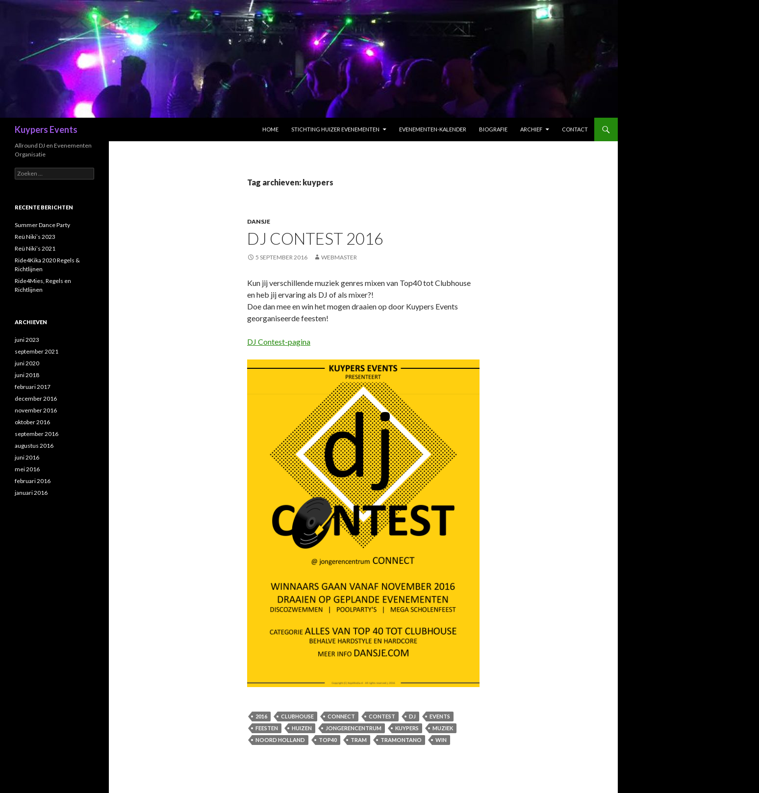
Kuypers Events (46, 129)
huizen (302, 728)
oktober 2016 (32, 422)
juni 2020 (27, 363)
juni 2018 (27, 375)
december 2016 (36, 398)
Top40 (328, 740)
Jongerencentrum (353, 728)
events (440, 716)
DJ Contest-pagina (278, 341)
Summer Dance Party (42, 225)
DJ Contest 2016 (315, 238)
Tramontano (401, 740)
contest (382, 716)
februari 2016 (33, 481)
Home (270, 129)
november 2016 (36, 410)
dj (412, 716)
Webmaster (339, 257)
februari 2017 (33, 386)
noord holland (280, 740)
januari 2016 (31, 492)
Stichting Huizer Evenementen (335, 129)
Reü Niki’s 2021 (35, 248)
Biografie (493, 129)
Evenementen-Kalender (432, 129)
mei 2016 (27, 469)
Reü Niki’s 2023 (35, 236)
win (441, 740)
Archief (531, 129)
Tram (359, 740)
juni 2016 (27, 457)
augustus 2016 (34, 445)
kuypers (407, 728)
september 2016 (36, 433)
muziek (442, 728)
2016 (261, 716)
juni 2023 (27, 339)
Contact (575, 129)
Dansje (258, 221)
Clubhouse (297, 716)
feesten (266, 728)
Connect (341, 716)
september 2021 (36, 351)
